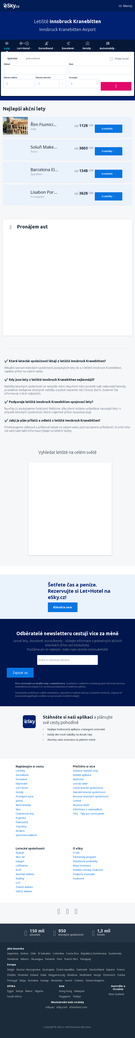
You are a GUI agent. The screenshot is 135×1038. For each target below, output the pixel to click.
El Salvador (44, 953)
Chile (33, 953)
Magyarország (56, 975)
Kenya (19, 991)
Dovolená (21, 779)
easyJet (20, 861)
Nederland (85, 975)
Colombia (58, 953)
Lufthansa (22, 865)
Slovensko (57, 980)
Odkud (7, 64)
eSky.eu (50, 1007)
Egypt (10, 991)
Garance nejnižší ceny (85, 770)
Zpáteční (12, 58)
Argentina (12, 953)
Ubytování (21, 783)
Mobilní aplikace (82, 775)
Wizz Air (20, 857)
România (33, 980)
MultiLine (78, 779)
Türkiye (77, 996)
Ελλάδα (11, 975)
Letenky (20, 770)
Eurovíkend (22, 775)
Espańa (110, 969)
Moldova (72, 975)
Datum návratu (43, 77)
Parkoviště (22, 822)
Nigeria (39, 991)
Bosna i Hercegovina (28, 969)
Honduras (12, 959)
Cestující (73, 77)
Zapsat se (20, 672)
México (25, 959)
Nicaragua (37, 959)
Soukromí (78, 878)
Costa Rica (72, 953)
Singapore (65, 996)
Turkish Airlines (24, 887)
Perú (59, 959)
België (10, 969)
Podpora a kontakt (84, 874)
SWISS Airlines (24, 891)
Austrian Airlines (25, 874)
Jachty (19, 800)
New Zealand (116, 994)
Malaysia (79, 991)
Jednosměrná (33, 58)
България (48, 969)
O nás (76, 852)
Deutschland (96, 969)
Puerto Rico (71, 959)
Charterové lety (25, 813)
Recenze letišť (81, 805)
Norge (97, 975)
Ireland (34, 975)
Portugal (12, 980)
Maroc (29, 991)
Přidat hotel (122, 58)
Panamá (50, 959)
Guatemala (115, 953)
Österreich (109, 975)
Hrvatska (23, 975)
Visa (18, 809)
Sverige (44, 980)
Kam (71, 64)
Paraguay (85, 959)
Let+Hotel (22, 788)
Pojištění (21, 818)
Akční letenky (23, 805)
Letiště (77, 800)
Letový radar (80, 783)
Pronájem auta (24, 796)
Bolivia (24, 953)
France (121, 969)
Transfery (21, 826)
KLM (18, 870)
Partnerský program (84, 857)
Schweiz (79, 980)
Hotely (19, 792)
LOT (18, 882)
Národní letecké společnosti (89, 792)
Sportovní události (26, 835)
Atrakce (20, 830)
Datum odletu (10, 77)
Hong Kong (65, 991)
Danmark (81, 969)
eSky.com (61, 1007)
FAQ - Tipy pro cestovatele (88, 813)
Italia (43, 975)
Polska (121, 975)
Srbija (22, 980)
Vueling (20, 878)
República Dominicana (93, 953)
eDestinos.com (78, 1007)
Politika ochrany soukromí (88, 870)
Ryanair (20, 852)
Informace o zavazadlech (87, 809)
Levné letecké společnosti (88, 788)
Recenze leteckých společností (90, 796)
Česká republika (65, 969)
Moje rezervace (82, 865)
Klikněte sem (62, 607)
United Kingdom (95, 980)
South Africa (14, 996)
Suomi (68, 980)
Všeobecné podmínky (85, 861)
